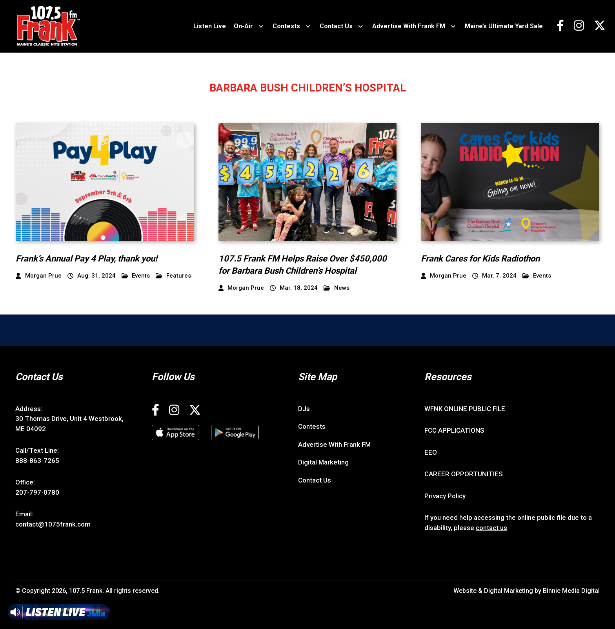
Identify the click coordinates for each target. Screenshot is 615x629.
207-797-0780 (37, 492)
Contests (286, 26)
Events (136, 276)
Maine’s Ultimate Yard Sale (504, 26)
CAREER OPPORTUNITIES (463, 474)
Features (173, 276)
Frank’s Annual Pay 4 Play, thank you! (86, 258)
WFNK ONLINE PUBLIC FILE (464, 409)
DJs (304, 409)
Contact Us (336, 26)
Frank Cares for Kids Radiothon (480, 258)
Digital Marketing (323, 462)
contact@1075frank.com (53, 524)
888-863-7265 (37, 460)
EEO (430, 452)
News (336, 288)
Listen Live (209, 26)
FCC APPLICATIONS (454, 430)
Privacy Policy (445, 496)
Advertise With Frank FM (408, 26)
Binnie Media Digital (571, 590)
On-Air (243, 26)
